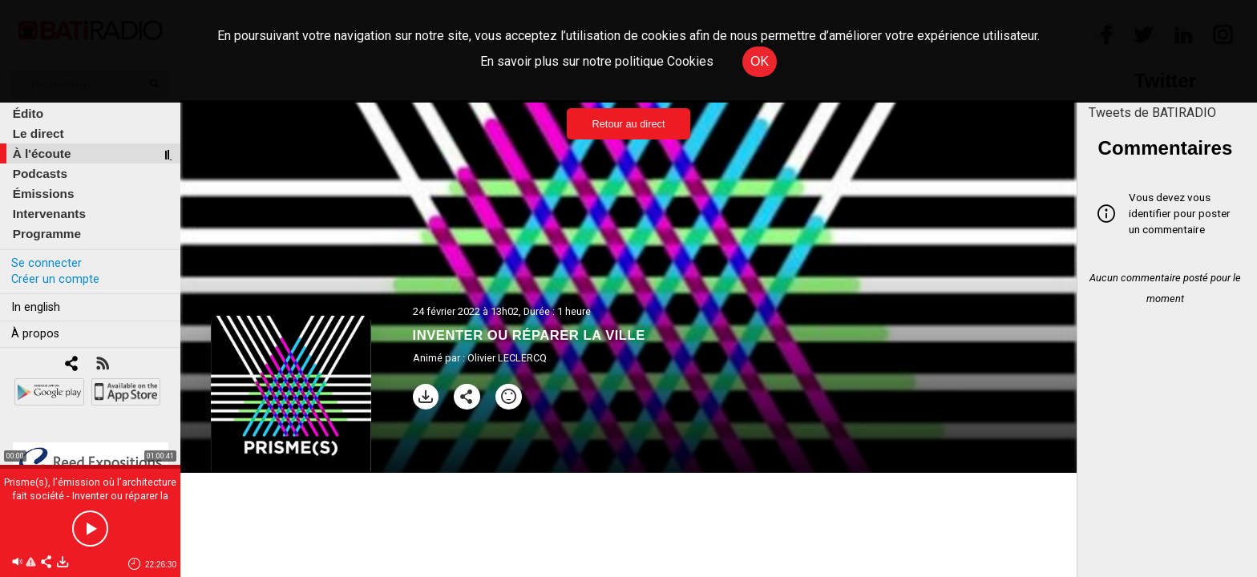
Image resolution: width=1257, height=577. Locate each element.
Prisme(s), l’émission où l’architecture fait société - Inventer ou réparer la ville (90, 495)
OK (759, 61)
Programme (47, 233)
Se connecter (46, 263)
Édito (28, 113)
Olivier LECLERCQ (507, 358)
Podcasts (40, 173)
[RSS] (102, 365)
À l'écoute (42, 153)
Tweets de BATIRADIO (1152, 112)
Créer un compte (55, 279)
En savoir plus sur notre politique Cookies (596, 61)
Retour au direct (628, 124)
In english (35, 307)
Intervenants (49, 213)
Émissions (44, 193)
